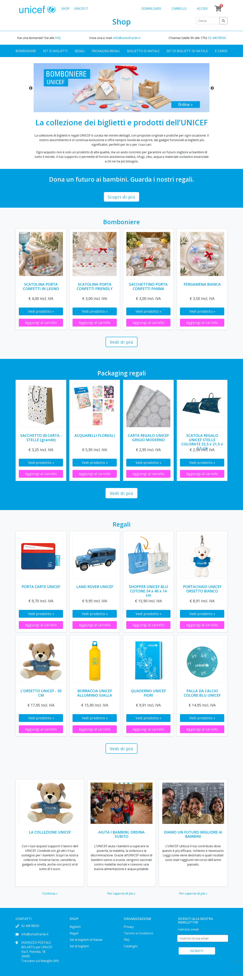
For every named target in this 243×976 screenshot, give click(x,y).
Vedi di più (121, 342)
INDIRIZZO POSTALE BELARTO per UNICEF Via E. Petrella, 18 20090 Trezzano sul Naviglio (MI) (37, 951)
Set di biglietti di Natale (187, 51)
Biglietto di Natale (143, 51)
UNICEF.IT (81, 8)
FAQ (58, 38)
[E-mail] (202, 938)
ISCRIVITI (197, 951)
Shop (65, 8)
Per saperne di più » (121, 893)
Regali (80, 51)
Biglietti (75, 927)
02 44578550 (217, 38)
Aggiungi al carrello (41, 322)
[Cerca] (208, 20)
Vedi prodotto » (41, 311)
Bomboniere (26, 51)
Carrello (179, 8)
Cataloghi (130, 946)
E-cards (221, 51)
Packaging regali (106, 51)
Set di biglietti (55, 51)
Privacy (129, 927)
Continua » (50, 893)
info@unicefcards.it (126, 38)
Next (212, 88)
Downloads (151, 8)
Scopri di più (122, 197)
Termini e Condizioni (138, 933)
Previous (31, 88)
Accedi (202, 8)
